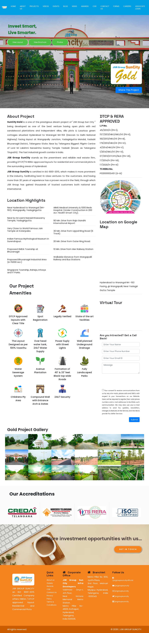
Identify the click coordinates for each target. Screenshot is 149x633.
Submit (134, 419)
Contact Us (105, 7)
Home (14, 6)
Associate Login (140, 7)
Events (56, 6)
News (74, 6)
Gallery (50, 583)
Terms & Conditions (51, 603)
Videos (46, 6)
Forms (116, 6)
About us (23, 7)
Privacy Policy (50, 597)
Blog (66, 6)
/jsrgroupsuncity (120, 586)
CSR (95, 6)
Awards (85, 6)
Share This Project (128, 90)
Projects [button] (34, 6)
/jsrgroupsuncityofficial (122, 579)
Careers (127, 6)
